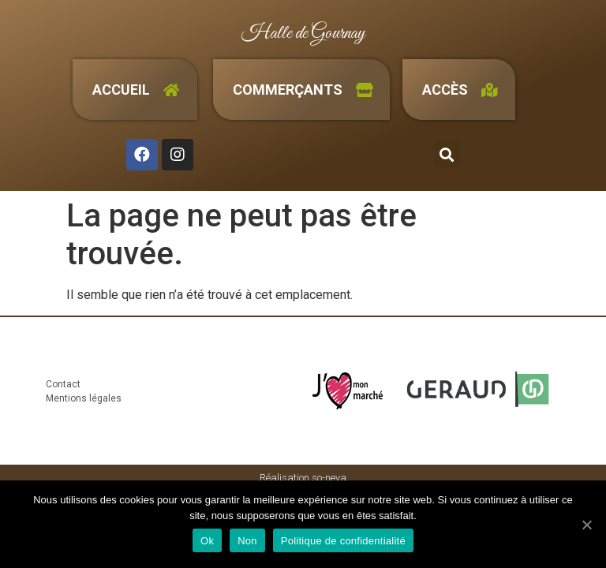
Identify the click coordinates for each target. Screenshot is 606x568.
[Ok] (586, 524)
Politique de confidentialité (343, 541)
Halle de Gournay (303, 33)
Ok (207, 541)
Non (247, 541)
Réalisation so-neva (303, 478)
